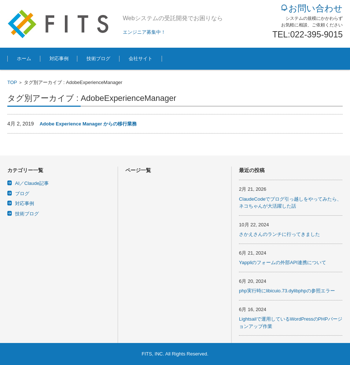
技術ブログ (98, 58)
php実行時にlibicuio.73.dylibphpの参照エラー (287, 290)
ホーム (24, 58)
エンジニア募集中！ (144, 32)
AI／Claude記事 (32, 183)
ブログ (22, 193)
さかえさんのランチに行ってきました (279, 234)
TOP (12, 82)
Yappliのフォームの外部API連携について (282, 262)
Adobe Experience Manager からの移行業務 (88, 124)
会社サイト (140, 58)
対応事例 (59, 58)
